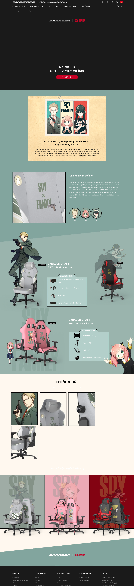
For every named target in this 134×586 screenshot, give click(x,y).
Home (14, 11)
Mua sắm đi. (67, 77)
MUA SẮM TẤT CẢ (36, 6)
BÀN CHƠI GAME (70, 6)
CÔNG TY (119, 6)
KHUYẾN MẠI (85, 6)
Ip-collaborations (22, 11)
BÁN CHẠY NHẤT (19, 6)
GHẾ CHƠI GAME (53, 6)
